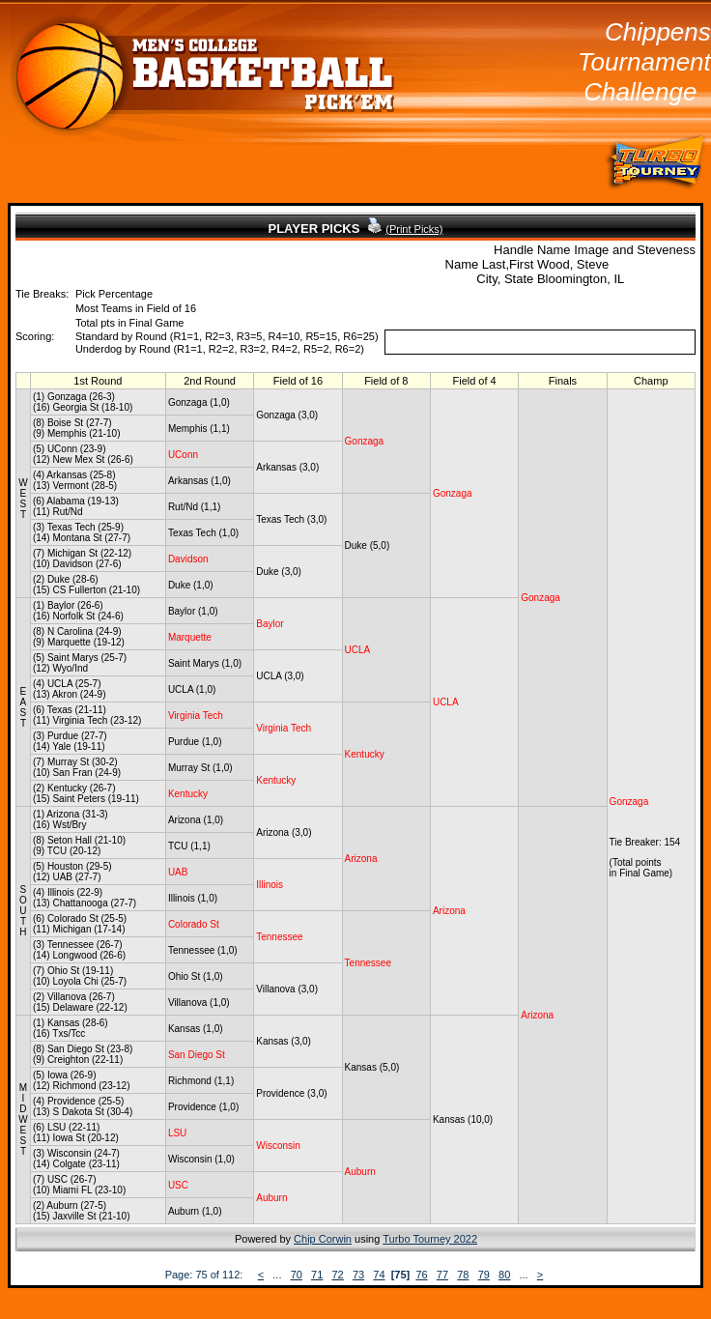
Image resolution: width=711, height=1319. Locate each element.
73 (358, 1274)
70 (296, 1274)
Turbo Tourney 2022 (430, 1239)
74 (378, 1274)
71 (317, 1274)
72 (337, 1274)
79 (484, 1274)
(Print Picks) (413, 229)
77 (442, 1274)
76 (421, 1274)
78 (463, 1274)
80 (504, 1274)
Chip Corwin (323, 1239)
